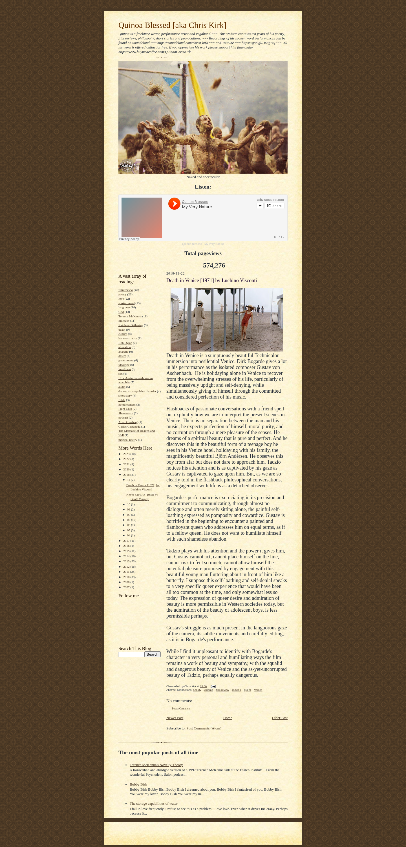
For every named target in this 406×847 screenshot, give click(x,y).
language (124, 307)
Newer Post (174, 718)
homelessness (127, 404)
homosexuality (127, 338)
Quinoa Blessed (192, 244)
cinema (208, 689)
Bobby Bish (138, 784)
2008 (126, 582)
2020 (126, 469)
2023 (126, 453)
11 (129, 479)
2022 (126, 459)
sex (120, 373)
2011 (126, 571)
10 (129, 504)
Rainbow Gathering (130, 325)
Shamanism (125, 413)
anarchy (123, 351)
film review (125, 289)
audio (121, 386)
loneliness (124, 369)
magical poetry (127, 439)
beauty (197, 689)
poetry (122, 294)
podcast (123, 417)
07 (129, 519)
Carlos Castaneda (129, 426)
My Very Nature (214, 244)
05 (129, 530)
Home (227, 718)
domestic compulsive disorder (137, 391)
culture (122, 333)
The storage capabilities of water (154, 803)
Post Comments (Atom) (204, 728)
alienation (124, 347)
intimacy (123, 320)
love (121, 298)
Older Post (280, 718)
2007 (126, 587)
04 (129, 535)
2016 (126, 545)
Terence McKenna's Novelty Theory (156, 765)
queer (247, 689)
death (121, 329)
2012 (126, 566)
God (121, 311)
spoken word (126, 303)
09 (129, 509)
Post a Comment (181, 708)
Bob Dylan (125, 342)
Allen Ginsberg (128, 422)
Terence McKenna (130, 316)
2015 (126, 551)
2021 (126, 464)
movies (236, 689)
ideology (123, 364)
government (125, 360)
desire (122, 355)
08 (129, 514)
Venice (258, 689)
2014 (126, 556)
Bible (121, 400)
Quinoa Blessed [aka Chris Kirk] (172, 25)
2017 (126, 540)
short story (125, 395)
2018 (126, 474)
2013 (126, 561)
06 (129, 525)
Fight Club (125, 408)
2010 (126, 577)
